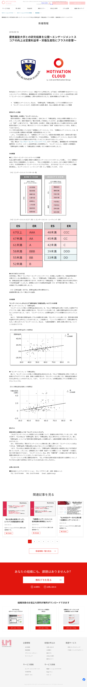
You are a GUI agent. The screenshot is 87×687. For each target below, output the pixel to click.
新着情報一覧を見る (43, 551)
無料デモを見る (44, 579)
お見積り (37, 587)
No (52, 4)
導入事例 (18, 8)
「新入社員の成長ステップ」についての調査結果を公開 (14, 520)
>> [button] (57, 541)
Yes (50, 4)
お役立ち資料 (54, 8)
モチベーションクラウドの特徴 (24, 13)
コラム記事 (66, 8)
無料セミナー (41, 8)
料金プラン (49, 672)
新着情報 (37, 13)
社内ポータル (28, 675)
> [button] (52, 541)
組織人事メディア (79, 8)
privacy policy (44, 2)
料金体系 (29, 8)
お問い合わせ (51, 587)
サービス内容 (6, 8)
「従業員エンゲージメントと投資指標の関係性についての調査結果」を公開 (42, 520)
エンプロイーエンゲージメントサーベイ (33, 142)
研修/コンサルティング (74, 647)
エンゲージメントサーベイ (32, 669)
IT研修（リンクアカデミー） (76, 650)
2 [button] (34, 541)
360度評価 (28, 672)
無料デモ (48, 653)
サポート (48, 675)
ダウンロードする (16, 628)
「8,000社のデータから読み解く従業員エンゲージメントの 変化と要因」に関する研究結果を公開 (70, 518)
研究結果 (9, 533)
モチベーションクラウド (7, 13)
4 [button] (43, 541)
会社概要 (27, 647)
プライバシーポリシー (31, 653)
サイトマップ (28, 656)
